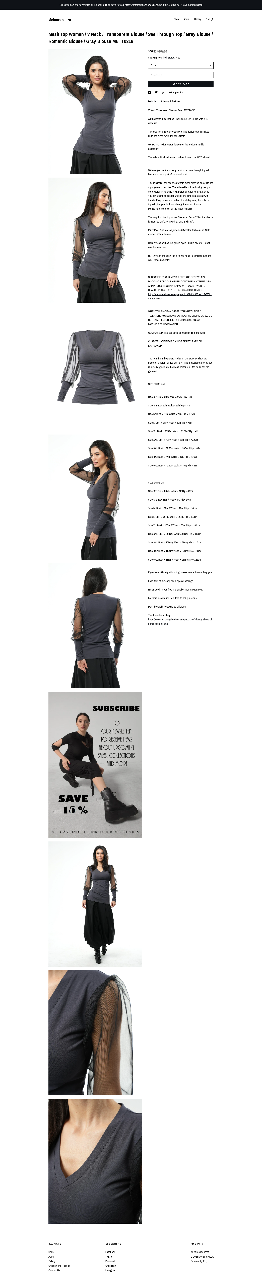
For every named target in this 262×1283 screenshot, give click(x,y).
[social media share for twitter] (156, 92)
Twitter (108, 1256)
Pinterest (110, 1261)
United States (167, 57)
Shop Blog (110, 1266)
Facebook (110, 1252)
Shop (176, 19)
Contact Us (54, 1270)
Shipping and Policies (59, 1266)
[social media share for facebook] (150, 92)
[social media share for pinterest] (163, 92)
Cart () (210, 19)
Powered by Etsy (199, 1261)
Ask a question (175, 92)
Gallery (197, 19)
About (186, 19)
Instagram (110, 1270)
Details (152, 101)
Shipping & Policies (170, 101)
